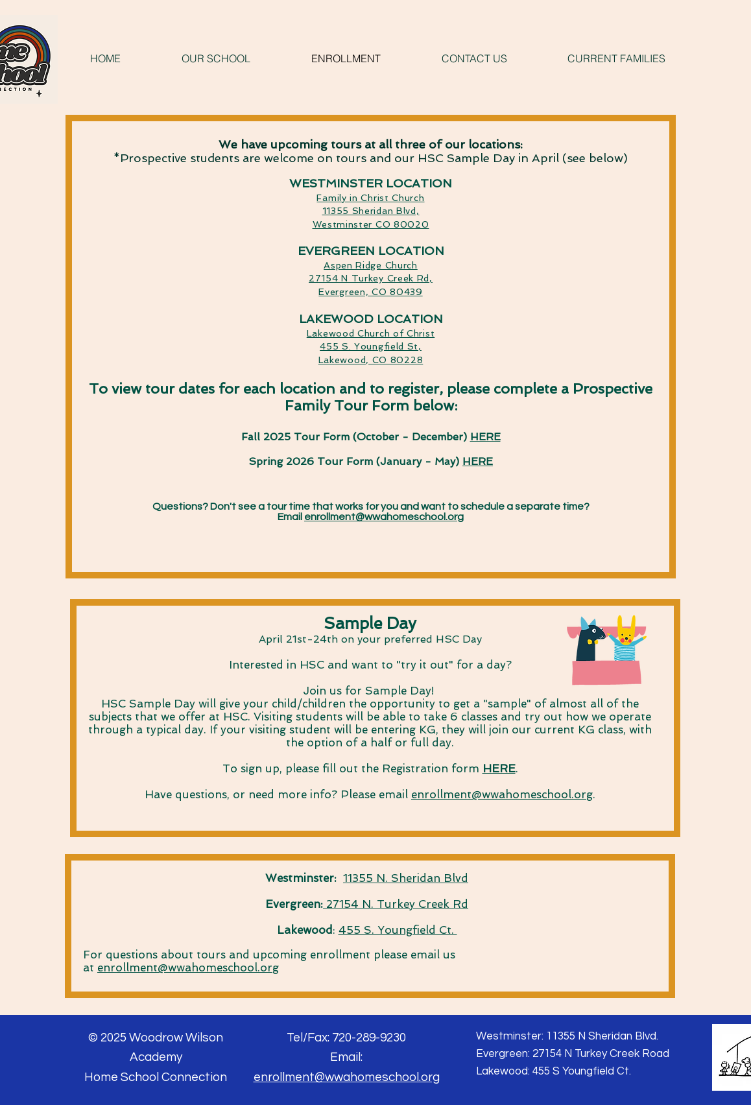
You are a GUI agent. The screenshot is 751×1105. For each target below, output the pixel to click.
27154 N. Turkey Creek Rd (395, 903)
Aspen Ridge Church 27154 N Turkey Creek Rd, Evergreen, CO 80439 (371, 278)
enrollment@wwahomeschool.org (384, 517)
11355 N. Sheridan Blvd (405, 878)
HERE (485, 437)
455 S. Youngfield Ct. (398, 929)
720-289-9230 (369, 1037)
